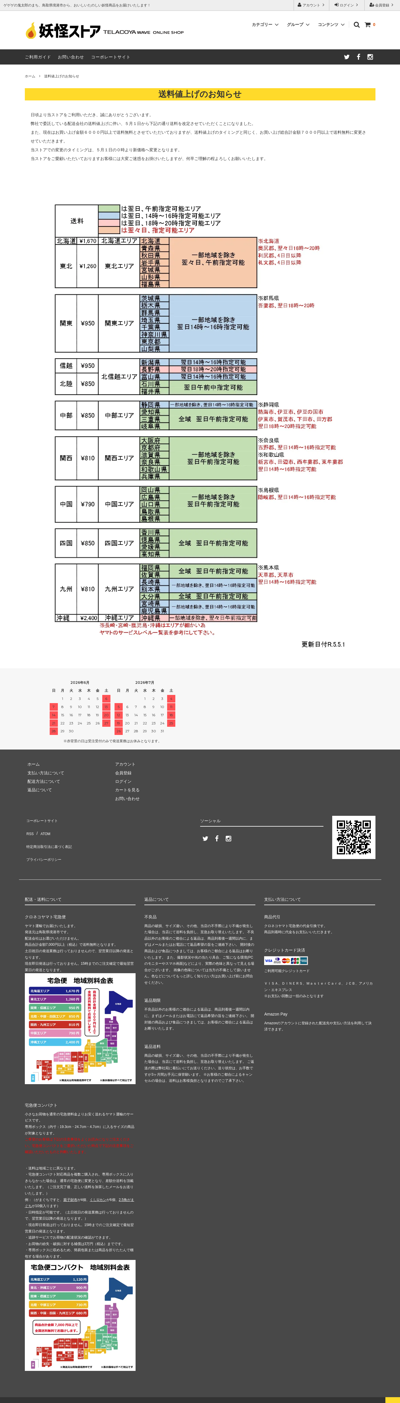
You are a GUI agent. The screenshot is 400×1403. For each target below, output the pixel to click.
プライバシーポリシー (45, 844)
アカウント (311, 4)
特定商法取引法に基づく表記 (51, 836)
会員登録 (382, 4)
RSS (29, 827)
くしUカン (98, 1191)
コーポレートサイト (111, 57)
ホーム (30, 76)
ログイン (347, 4)
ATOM (42, 827)
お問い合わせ (71, 57)
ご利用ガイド (38, 57)
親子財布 (70, 1191)
